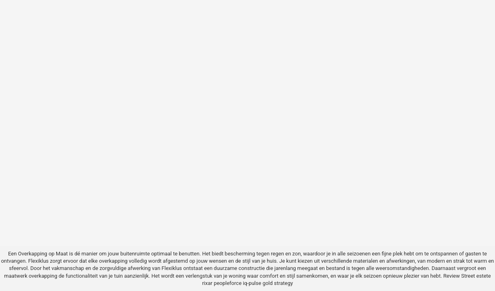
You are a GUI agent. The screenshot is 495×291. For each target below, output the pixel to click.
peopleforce (228, 283)
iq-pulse (252, 283)
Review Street (459, 276)
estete (483, 276)
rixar (207, 283)
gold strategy (278, 283)
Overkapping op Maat (43, 254)
